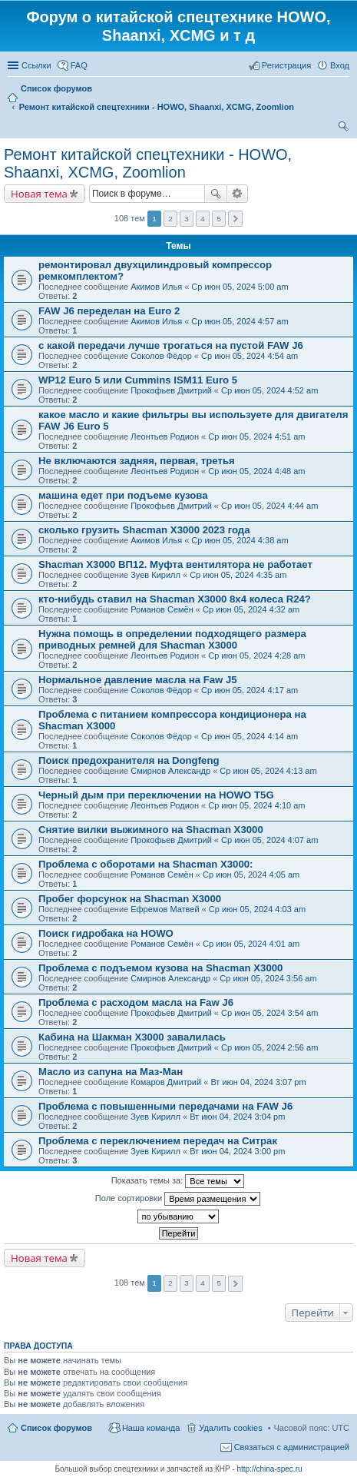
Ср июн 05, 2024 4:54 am (249, 355)
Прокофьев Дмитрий (171, 390)
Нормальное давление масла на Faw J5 (137, 679)
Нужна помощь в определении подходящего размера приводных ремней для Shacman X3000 (172, 639)
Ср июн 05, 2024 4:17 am (249, 690)
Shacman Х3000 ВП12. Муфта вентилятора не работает (175, 564)
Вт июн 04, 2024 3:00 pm (237, 1151)
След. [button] (235, 219)
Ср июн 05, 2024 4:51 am (256, 436)
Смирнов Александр (170, 770)
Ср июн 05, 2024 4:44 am (269, 505)
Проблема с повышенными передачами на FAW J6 (165, 1106)
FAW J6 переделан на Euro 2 (109, 311)
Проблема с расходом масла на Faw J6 (135, 1002)
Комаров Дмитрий (166, 1082)
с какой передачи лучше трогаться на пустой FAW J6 (170, 345)
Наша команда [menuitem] (151, 1427)
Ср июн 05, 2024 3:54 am (269, 1012)
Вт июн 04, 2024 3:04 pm (237, 1116)
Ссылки (36, 65)
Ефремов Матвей (165, 909)
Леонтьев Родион (165, 436)
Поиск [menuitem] (344, 128)
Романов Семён (162, 609)
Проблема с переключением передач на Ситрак (157, 1141)
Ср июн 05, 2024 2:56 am (269, 1047)
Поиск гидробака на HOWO (106, 933)
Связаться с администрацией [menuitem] (291, 1447)
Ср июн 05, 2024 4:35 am (238, 574)
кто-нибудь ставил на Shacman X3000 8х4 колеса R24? (174, 599)
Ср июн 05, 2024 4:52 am (269, 390)
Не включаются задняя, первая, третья (136, 460)
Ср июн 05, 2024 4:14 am (249, 736)
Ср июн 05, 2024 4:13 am (268, 770)
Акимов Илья (156, 286)
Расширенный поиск (237, 193)
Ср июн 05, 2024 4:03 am (257, 909)
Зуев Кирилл (155, 574)
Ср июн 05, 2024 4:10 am (256, 805)
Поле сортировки (177, 1199)
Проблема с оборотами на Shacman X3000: (145, 864)
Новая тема (39, 194)
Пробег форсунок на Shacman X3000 (129, 898)
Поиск (215, 193)
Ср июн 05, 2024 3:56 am (268, 978)
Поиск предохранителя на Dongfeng (129, 760)
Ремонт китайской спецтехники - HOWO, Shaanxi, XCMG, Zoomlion (148, 163)
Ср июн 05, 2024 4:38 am (239, 540)
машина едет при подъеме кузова (123, 495)
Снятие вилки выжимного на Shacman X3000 (150, 829)
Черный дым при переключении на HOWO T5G (156, 795)
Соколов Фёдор (161, 355)
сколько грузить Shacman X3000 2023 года (144, 530)
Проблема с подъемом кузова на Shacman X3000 (160, 968)
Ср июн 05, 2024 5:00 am (239, 286)
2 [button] (170, 218)
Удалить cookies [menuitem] (230, 1427)
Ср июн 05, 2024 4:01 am (251, 943)
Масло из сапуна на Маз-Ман (110, 1071)
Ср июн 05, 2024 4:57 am (239, 321)
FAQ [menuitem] (79, 65)
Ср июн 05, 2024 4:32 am (251, 609)
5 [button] (219, 218)
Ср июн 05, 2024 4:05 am (251, 874)
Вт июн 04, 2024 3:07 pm (258, 1082)
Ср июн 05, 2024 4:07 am (269, 840)
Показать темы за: (178, 1181)
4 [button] (202, 218)
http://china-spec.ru (269, 1469)
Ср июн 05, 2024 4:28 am (256, 655)
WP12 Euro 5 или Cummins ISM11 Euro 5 (137, 380)
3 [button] (186, 218)
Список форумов (56, 1427)
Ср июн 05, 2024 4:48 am (256, 471)
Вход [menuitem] (339, 65)
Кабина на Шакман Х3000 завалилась (132, 1037)
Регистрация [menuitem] (286, 65)
